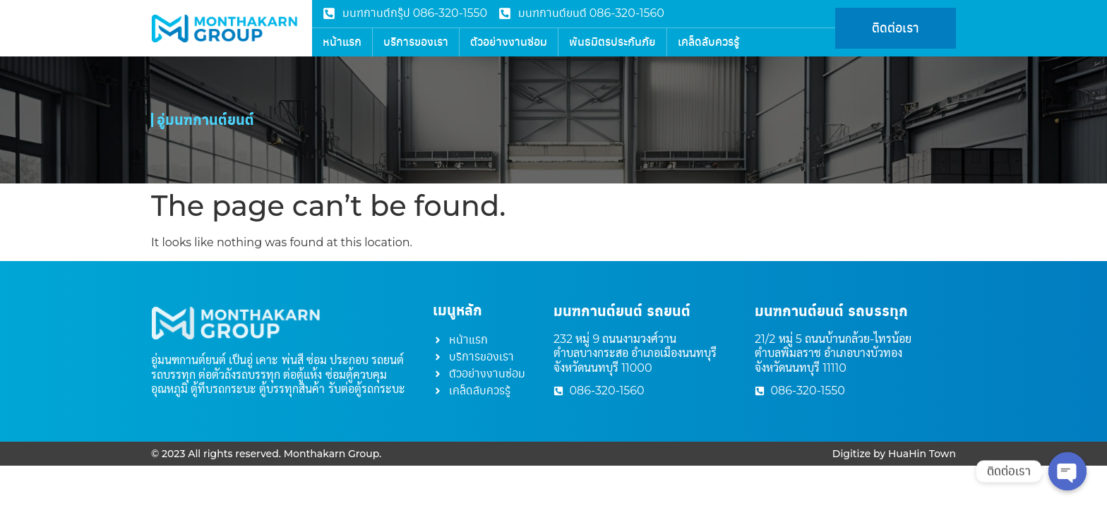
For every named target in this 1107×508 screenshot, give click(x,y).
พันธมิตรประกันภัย (612, 42)
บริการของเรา (415, 42)
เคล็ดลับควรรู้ (708, 42)
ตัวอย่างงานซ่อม (508, 42)
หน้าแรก (342, 42)
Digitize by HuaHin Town (894, 453)
